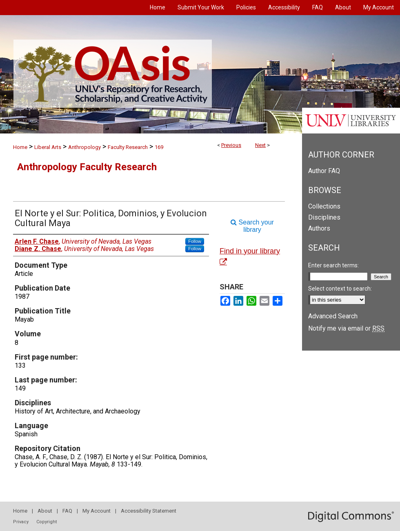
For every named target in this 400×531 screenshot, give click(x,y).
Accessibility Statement (148, 511)
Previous (231, 145)
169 (159, 147)
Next (260, 145)
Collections (324, 206)
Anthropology (84, 147)
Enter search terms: (333, 265)
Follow (194, 241)
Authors (319, 228)
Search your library (252, 226)
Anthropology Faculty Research (87, 167)
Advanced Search (333, 316)
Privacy (21, 521)
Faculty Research (128, 147)
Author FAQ (324, 171)
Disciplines (324, 217)
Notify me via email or (346, 328)
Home (20, 147)
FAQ (67, 511)
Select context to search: (340, 288)
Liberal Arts (47, 147)
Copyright (46, 521)
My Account (96, 511)
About (45, 511)
